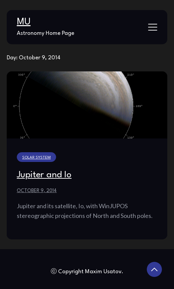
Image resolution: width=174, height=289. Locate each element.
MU (24, 22)
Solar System (36, 158)
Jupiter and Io (44, 175)
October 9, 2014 (37, 190)
